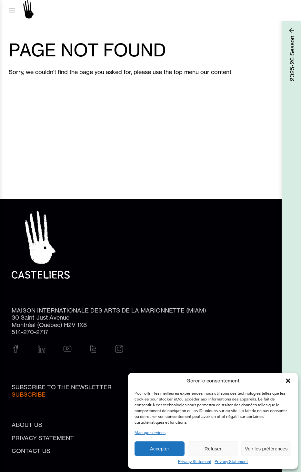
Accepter (159, 448)
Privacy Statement (194, 461)
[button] (288, 381)
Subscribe (28, 394)
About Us (27, 424)
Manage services (150, 432)
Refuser (213, 448)
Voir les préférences (266, 448)
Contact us (31, 450)
